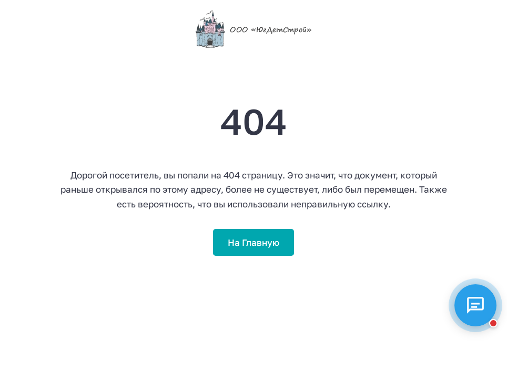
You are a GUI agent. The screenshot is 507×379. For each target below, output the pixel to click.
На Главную (253, 242)
